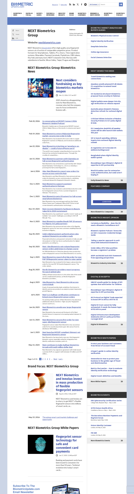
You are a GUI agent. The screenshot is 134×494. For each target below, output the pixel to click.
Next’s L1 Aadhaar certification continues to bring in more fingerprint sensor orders (60, 296)
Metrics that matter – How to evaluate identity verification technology (106, 369)
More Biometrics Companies (102, 212)
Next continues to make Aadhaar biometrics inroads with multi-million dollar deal (60, 346)
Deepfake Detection (99, 47)
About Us (55, 5)
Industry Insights (61, 14)
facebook (82, 4)
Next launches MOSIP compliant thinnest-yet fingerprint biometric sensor (61, 333)
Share (17, 30)
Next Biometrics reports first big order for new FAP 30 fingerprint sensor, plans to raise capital (61, 258)
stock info (46, 48)
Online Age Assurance (100, 52)
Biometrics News (17, 14)
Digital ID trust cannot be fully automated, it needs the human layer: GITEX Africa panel (106, 307)
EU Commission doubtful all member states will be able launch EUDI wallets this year (107, 130)
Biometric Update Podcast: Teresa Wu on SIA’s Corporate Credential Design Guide (106, 233)
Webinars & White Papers (95, 14)
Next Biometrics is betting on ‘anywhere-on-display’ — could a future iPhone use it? (60, 147)
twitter (78, 4)
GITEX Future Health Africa (107, 409)
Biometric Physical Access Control (105, 36)
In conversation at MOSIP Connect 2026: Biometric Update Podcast (59, 122)
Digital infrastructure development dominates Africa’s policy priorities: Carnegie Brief (105, 317)
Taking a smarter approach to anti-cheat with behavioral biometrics (105, 241)
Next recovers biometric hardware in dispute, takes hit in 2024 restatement (61, 210)
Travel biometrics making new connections (103, 78)
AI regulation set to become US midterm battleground (103, 149)
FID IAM (107, 434)
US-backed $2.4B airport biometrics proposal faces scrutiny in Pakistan (105, 95)
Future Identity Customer (107, 426)
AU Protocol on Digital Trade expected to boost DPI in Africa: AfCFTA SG (106, 298)
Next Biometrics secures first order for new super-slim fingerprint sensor (60, 321)
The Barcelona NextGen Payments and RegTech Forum (107, 418)
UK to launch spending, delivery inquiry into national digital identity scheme (106, 140)
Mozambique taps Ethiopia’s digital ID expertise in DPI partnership (106, 164)
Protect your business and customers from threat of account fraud (106, 345)
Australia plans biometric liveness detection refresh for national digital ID (106, 111)
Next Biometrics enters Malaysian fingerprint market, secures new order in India (61, 135)
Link (17, 38)
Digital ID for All (29, 14)
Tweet (17, 34)
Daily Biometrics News (100, 180)
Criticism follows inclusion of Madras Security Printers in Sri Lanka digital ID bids (106, 121)
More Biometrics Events (100, 441)
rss (70, 4)
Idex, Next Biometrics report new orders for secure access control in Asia (60, 172)
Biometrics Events (108, 14)
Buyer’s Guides (39, 14)
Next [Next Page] (55, 359)
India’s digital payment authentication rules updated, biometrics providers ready (60, 235)
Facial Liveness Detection (101, 57)
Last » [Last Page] (61, 359)
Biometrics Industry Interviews (103, 263)
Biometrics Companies (82, 14)
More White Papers (98, 381)
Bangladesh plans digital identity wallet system (105, 156)
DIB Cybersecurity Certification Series (107, 402)
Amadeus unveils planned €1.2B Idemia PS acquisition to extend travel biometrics (106, 86)
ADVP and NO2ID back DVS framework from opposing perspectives (106, 257)
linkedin (74, 4)
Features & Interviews (50, 14)
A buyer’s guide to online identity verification (104, 352)
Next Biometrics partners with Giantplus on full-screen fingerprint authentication (60, 160)
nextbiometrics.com (49, 42)
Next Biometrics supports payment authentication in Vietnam (57, 185)
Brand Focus (71, 14)
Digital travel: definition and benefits (106, 376)
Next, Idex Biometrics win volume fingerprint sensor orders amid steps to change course (60, 247)
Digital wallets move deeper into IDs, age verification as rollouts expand (106, 102)
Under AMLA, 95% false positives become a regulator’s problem (104, 249)
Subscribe (64, 5)
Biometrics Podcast (120, 14)
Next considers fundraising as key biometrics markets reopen (69, 85)
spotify (85, 4)
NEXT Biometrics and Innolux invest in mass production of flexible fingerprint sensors (69, 382)
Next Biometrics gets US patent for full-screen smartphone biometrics (61, 197)
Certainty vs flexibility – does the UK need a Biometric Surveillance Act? (106, 224)
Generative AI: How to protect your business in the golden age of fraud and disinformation (105, 361)
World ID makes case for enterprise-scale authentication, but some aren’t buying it (106, 173)
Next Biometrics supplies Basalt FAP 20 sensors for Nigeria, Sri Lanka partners (62, 222)
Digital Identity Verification (102, 41)
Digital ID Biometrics (99, 324)
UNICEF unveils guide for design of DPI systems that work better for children (106, 283)
